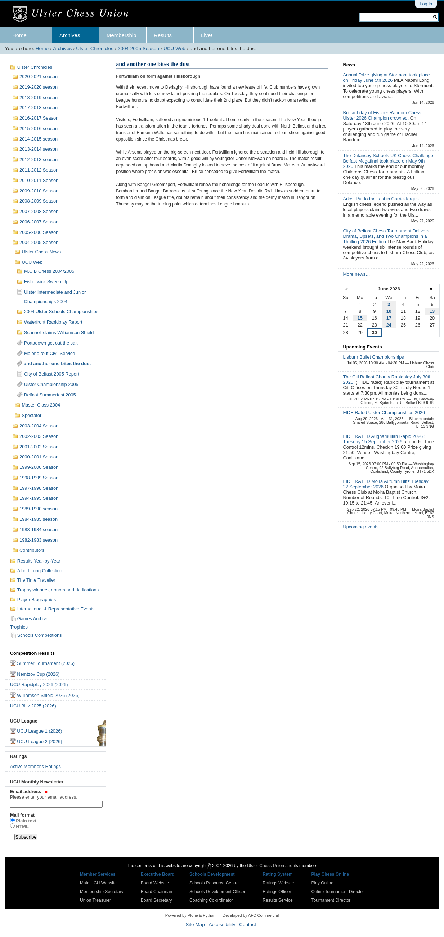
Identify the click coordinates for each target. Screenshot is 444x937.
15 (360, 318)
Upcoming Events (362, 347)
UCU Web (174, 48)
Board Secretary (156, 900)
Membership (121, 35)
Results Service (277, 900)
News (349, 64)
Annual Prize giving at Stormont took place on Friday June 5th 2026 (386, 77)
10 (388, 311)
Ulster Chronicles (94, 48)
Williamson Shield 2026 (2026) (48, 695)
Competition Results (32, 653)
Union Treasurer (95, 900)
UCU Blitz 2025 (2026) (33, 706)
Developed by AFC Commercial (251, 915)
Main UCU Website (98, 882)
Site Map (195, 924)
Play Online (322, 882)
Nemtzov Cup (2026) (38, 674)
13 (432, 311)
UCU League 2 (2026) (39, 741)
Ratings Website (278, 882)
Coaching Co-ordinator (211, 900)
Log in (426, 3)
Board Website (155, 882)
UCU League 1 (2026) (39, 731)
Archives (69, 35)
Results (163, 35)
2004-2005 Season (138, 48)
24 (388, 325)
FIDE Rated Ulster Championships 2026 (384, 412)
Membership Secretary (102, 891)
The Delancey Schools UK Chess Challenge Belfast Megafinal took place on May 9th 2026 (388, 161)
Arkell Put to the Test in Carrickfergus (380, 198)
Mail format (22, 815)
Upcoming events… (363, 526)
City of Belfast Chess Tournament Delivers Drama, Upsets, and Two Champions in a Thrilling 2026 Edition (386, 236)
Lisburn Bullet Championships (373, 357)
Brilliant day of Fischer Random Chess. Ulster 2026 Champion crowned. (382, 115)
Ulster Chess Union (265, 865)
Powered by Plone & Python (190, 915)
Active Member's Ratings (35, 766)
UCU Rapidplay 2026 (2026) (39, 684)
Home (19, 35)
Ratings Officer (277, 891)
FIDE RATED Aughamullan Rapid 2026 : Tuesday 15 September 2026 (384, 439)
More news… (356, 274)
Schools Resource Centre (214, 882)
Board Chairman (156, 891)
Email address (55, 794)
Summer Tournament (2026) (46, 663)
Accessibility (221, 924)
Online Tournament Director (337, 891)
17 (388, 318)
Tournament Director (330, 900)
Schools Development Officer (217, 891)
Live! (206, 35)
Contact (247, 924)
